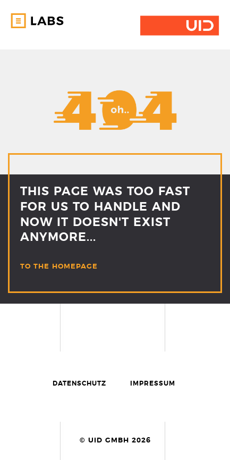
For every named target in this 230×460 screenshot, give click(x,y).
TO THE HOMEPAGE (59, 266)
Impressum (152, 383)
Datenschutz (79, 383)
